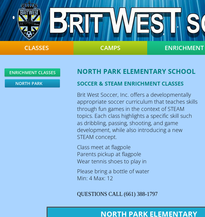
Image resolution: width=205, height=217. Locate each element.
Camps (110, 48)
